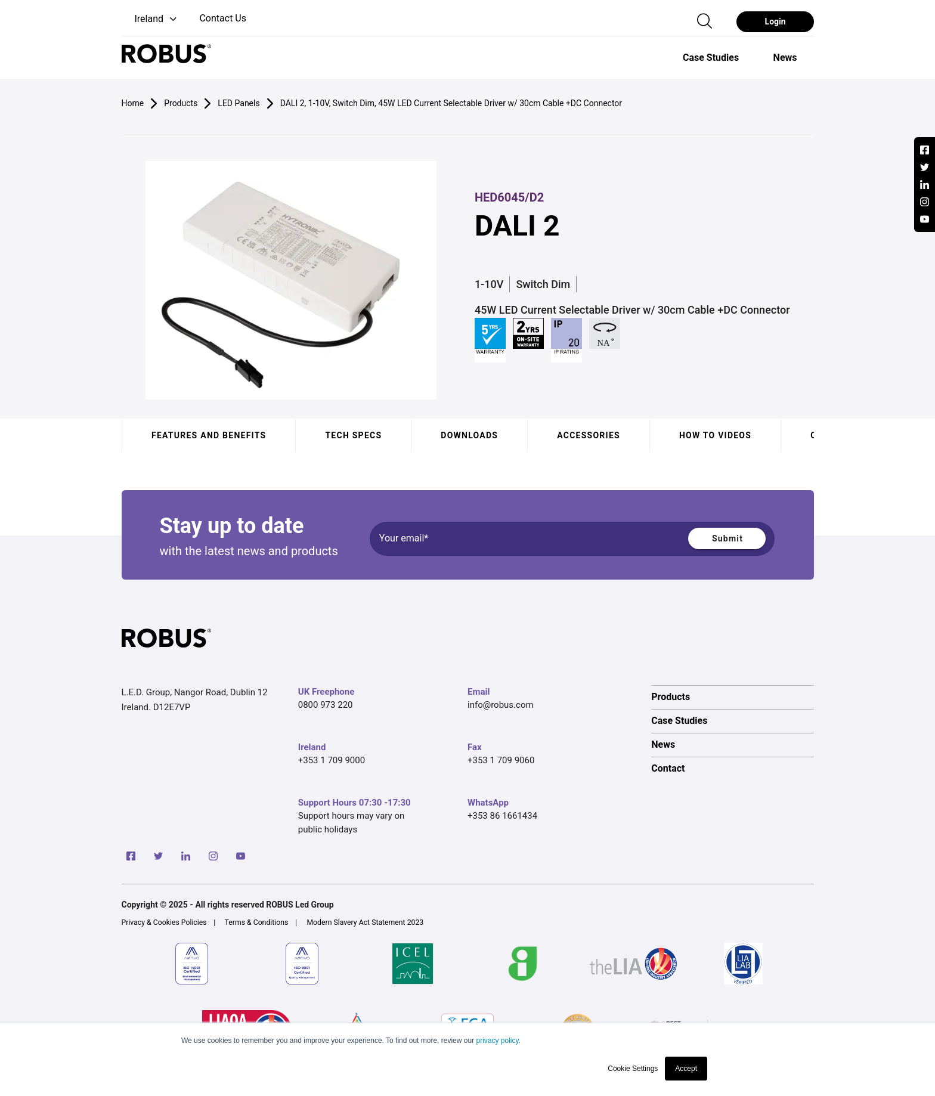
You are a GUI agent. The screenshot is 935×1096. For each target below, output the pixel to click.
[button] (150, 19)
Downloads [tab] (469, 435)
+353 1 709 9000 (331, 760)
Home (133, 103)
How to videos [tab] (715, 435)
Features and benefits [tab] (208, 435)
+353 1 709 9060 (501, 760)
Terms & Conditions (257, 922)
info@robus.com (501, 704)
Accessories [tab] (588, 435)
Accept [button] (686, 1068)
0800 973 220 (325, 704)
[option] (710, 57)
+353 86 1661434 (502, 815)
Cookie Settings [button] (633, 1068)
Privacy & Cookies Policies (164, 922)
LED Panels (238, 103)
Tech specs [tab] (353, 435)
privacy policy (497, 1040)
